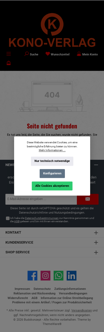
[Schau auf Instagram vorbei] (45, 276)
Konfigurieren (52, 173)
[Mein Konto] (87, 54)
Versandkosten (81, 310)
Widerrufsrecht (18, 298)
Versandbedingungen (73, 293)
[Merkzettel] (57, 54)
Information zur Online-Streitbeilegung (67, 298)
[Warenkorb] (9, 63)
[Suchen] (31, 54)
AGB (17, 221)
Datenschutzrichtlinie (33, 212)
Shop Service (17, 252)
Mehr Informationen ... (52, 150)
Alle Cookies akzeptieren (52, 186)
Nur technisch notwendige (52, 161)
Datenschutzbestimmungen (42, 218)
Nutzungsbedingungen (69, 212)
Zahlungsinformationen (70, 289)
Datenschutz (42, 289)
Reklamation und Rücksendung (34, 293)
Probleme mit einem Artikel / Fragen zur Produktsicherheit (52, 302)
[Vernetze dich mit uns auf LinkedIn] (71, 276)
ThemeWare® (52, 324)
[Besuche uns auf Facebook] (32, 276)
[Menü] (9, 54)
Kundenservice (19, 242)
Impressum (22, 289)
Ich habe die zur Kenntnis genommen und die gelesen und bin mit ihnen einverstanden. (52, 220)
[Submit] (88, 199)
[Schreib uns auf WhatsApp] (58, 276)
